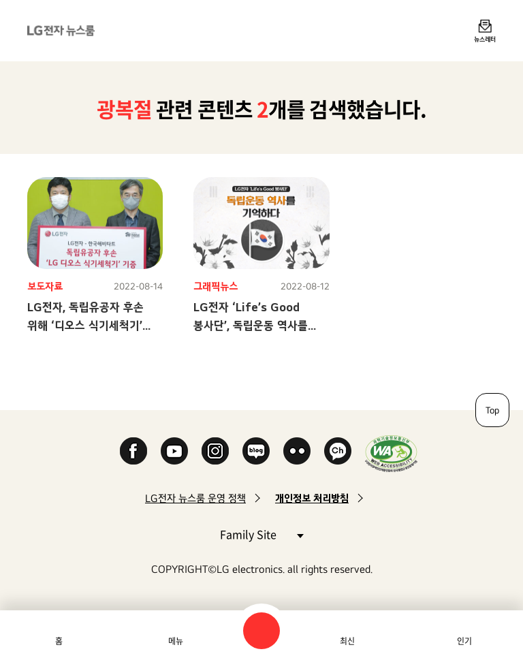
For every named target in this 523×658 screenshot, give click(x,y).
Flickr (297, 451)
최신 (347, 641)
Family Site (261, 533)
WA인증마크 (391, 453)
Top (492, 410)
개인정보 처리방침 (312, 498)
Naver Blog (256, 451)
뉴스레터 (485, 39)
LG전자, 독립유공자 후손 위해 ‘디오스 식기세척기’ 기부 (85, 325)
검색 (261, 630)
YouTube (174, 451)
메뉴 (175, 641)
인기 (464, 641)
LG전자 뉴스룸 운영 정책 (195, 498)
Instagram (215, 451)
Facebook (133, 451)
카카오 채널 (337, 451)
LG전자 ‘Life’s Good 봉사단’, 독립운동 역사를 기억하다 (250, 325)
